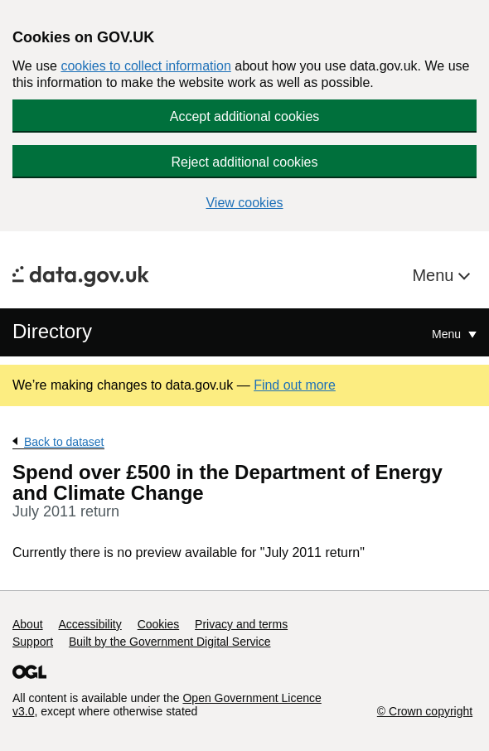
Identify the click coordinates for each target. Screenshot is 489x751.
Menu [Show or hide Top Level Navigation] (448, 334)
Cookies (159, 624)
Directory (52, 331)
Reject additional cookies (245, 162)
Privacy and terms (241, 624)
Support (32, 641)
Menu (435, 275)
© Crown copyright (424, 711)
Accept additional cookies (245, 116)
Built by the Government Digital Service (170, 641)
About (27, 624)
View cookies (244, 203)
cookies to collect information (145, 66)
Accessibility (89, 624)
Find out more (295, 385)
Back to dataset (64, 441)
